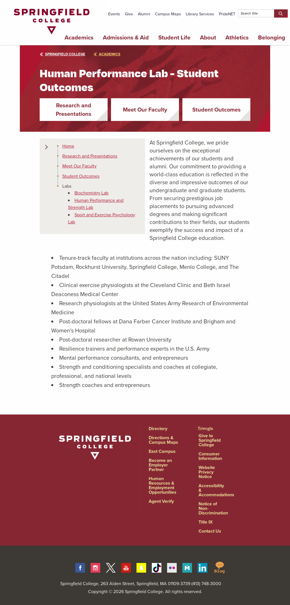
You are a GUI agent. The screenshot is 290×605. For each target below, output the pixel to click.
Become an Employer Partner (160, 465)
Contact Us (210, 531)
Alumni (144, 14)
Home (68, 146)
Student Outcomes (216, 109)
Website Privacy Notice (207, 472)
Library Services (200, 14)
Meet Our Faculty (145, 109)
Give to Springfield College (210, 440)
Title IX (206, 522)
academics (106, 54)
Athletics (237, 37)
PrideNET (227, 14)
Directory (158, 428)
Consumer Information (210, 456)
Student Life (174, 37)
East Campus (162, 451)
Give (129, 14)
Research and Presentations (73, 109)
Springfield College (62, 54)
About (208, 37)
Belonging (271, 37)
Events (114, 14)
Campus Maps (168, 14)
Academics (79, 37)
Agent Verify (161, 501)
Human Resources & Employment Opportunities (162, 485)
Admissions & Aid (126, 37)
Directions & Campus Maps (163, 439)
